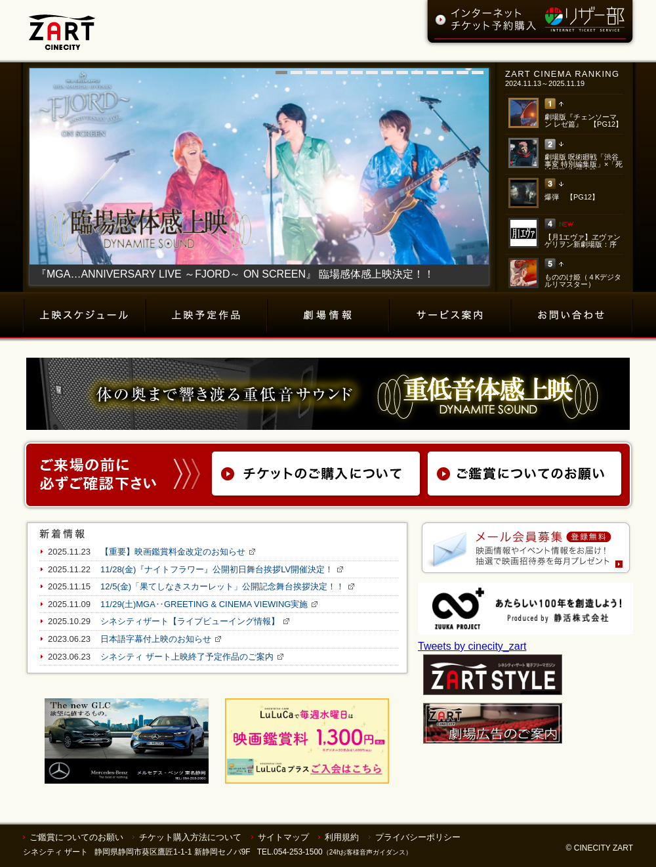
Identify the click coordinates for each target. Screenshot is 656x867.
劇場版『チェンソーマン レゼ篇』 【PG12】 (583, 120)
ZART (62, 25)
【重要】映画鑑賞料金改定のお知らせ (172, 552)
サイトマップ (283, 837)
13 (462, 72)
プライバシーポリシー (418, 837)
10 (417, 72)
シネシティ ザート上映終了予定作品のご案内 (187, 657)
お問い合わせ (572, 315)
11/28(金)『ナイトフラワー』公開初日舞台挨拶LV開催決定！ (216, 569)
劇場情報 (329, 315)
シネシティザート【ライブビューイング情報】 (189, 621)
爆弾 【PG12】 (571, 197)
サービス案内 (450, 315)
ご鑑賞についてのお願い (76, 837)
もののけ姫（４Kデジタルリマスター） (582, 280)
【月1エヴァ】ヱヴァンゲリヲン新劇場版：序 (582, 240)
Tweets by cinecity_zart (472, 646)
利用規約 (342, 837)
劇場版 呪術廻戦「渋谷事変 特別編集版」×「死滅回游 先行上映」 (583, 164)
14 (477, 72)
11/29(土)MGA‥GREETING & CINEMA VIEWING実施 (204, 604)
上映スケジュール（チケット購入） (84, 315)
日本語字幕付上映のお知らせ (155, 639)
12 (447, 72)
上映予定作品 (207, 315)
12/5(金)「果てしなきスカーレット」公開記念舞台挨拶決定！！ (222, 586)
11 (432, 72)
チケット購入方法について (190, 837)
